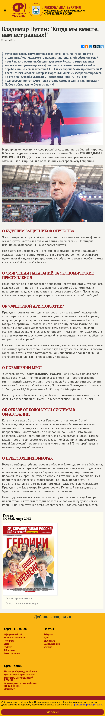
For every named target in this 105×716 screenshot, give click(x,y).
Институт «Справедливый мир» (20, 671)
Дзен (6, 644)
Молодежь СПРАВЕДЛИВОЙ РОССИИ (18, 679)
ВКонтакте (9, 650)
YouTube (48, 647)
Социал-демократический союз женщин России (20, 684)
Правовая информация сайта (88, 705)
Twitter (8, 647)
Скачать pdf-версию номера (20, 604)
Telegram (9, 641)
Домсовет (9, 689)
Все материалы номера (18, 598)
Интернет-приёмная (14, 637)
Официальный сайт (14, 634)
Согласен (52, 712)
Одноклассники (12, 653)
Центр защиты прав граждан (19, 674)
